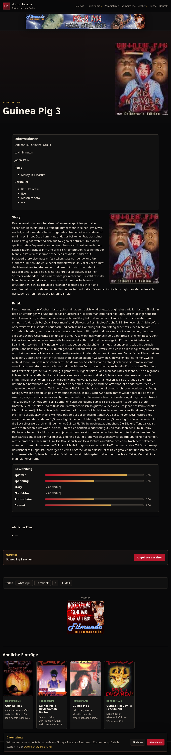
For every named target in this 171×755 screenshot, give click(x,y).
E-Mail (66, 583)
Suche (153, 6)
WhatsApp (24, 583)
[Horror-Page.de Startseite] (20, 6)
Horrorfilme (93, 6)
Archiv (142, 6)
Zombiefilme (111, 6)
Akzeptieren (155, 742)
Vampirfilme (129, 6)
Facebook (43, 583)
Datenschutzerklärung (38, 746)
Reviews (79, 6)
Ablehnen (138, 742)
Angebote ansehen (149, 557)
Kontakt (163, 6)
